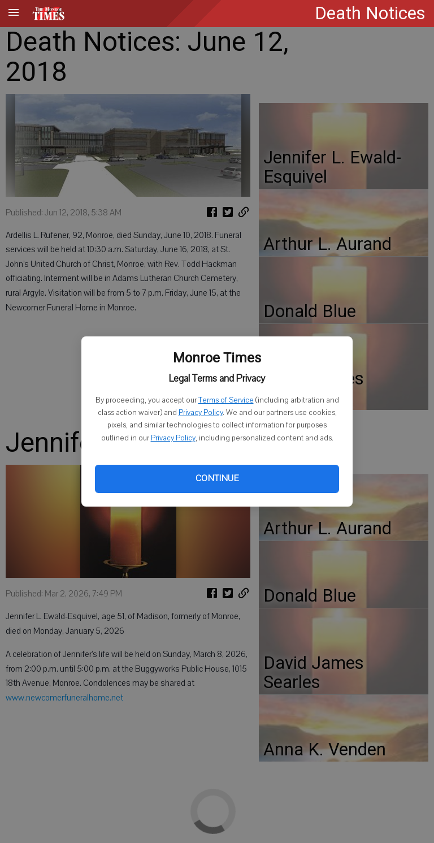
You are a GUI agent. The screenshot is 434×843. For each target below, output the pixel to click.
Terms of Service (226, 400)
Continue (217, 478)
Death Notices (370, 13)
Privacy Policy (201, 413)
